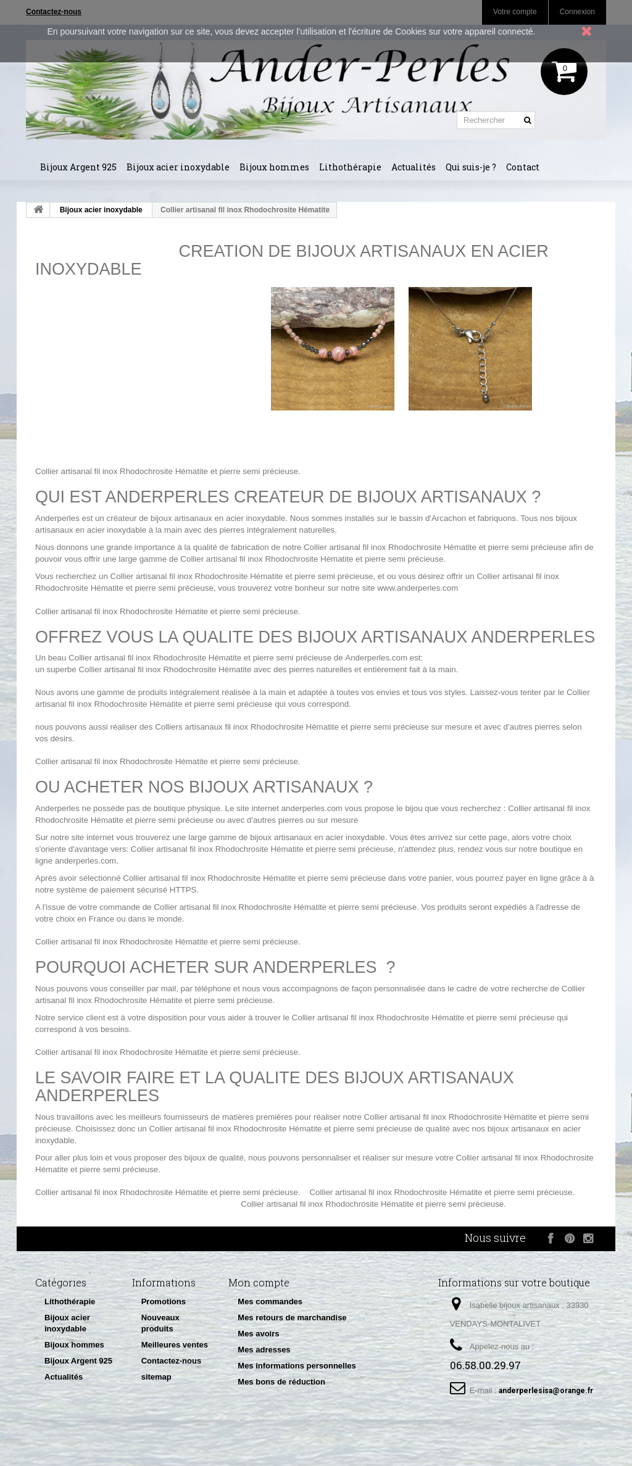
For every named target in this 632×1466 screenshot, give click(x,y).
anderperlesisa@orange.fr (546, 1390)
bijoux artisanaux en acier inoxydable (317, 837)
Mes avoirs (258, 1333)
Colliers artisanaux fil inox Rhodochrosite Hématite (247, 726)
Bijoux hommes (274, 167)
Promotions (163, 1301)
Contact (522, 167)
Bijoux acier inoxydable (178, 167)
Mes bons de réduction (281, 1381)
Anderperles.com (376, 657)
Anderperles (57, 518)
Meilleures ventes (174, 1344)
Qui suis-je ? (471, 167)
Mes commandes (270, 1301)
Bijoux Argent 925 (78, 167)
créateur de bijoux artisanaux (159, 518)
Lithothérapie (350, 167)
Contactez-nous (171, 1360)
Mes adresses (264, 1349)
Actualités (413, 167)
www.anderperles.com (417, 588)
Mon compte (258, 1282)
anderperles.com (312, 808)
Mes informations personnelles (297, 1365)
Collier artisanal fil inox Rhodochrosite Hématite (121, 471)
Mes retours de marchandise (292, 1317)
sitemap (156, 1376)
